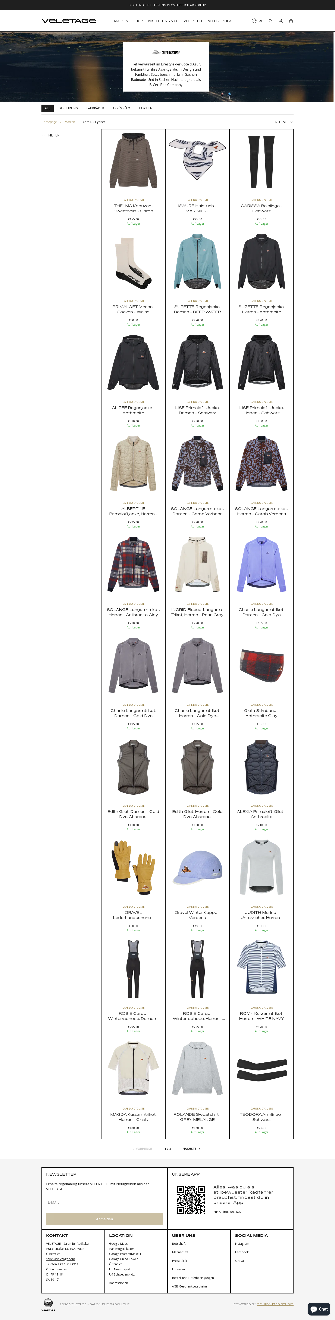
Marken (70, 122)
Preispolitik (179, 1261)
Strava (239, 1261)
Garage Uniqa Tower (123, 1259)
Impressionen (118, 1283)
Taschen (145, 108)
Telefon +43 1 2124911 (62, 1264)
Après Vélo (121, 108)
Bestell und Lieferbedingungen (193, 1278)
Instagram (242, 1243)
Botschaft (179, 1243)
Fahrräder (95, 108)
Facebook (242, 1252)
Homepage (49, 122)
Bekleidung (68, 108)
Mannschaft (180, 1252)
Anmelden (104, 1219)
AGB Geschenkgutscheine (189, 1286)
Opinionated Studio (275, 1304)
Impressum (180, 1269)
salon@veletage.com (60, 1259)
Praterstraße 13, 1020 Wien (65, 1249)
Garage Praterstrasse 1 (125, 1254)
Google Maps (118, 1243)
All (47, 108)
